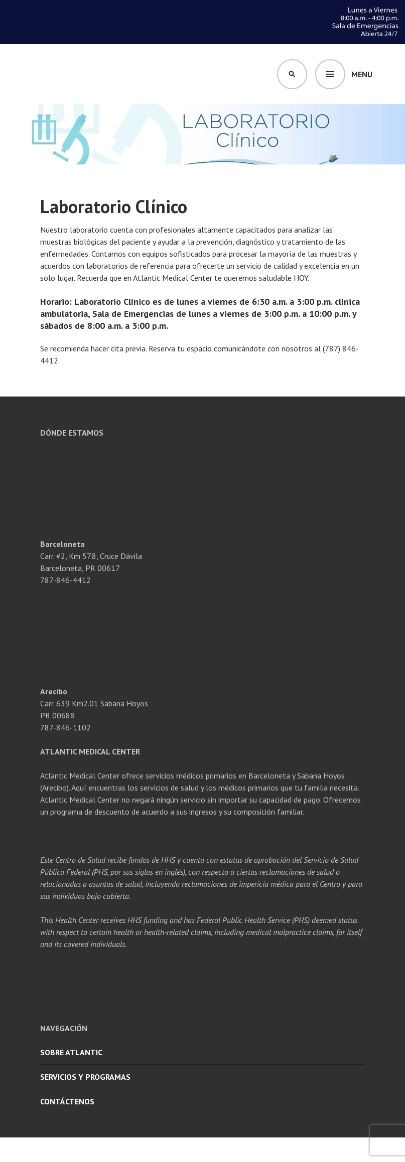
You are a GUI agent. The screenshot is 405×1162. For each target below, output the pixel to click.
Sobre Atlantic (71, 1052)
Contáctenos (67, 1101)
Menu (361, 74)
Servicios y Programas (85, 1077)
